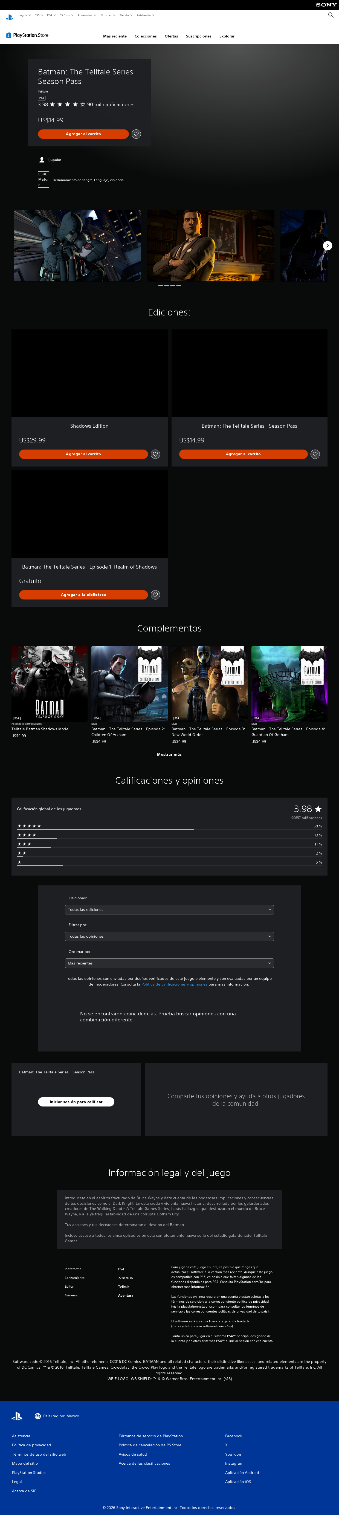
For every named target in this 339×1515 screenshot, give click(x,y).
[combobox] (169, 904)
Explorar (226, 30)
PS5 (37, 15)
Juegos (22, 15)
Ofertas (171, 30)
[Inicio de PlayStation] (9, 15)
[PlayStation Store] (28, 29)
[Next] (327, 240)
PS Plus (65, 15)
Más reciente (115, 30)
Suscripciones (198, 30)
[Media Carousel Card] (77, 240)
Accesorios (85, 15)
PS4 (50, 15)
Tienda (124, 15)
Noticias (106, 15)
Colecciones (146, 30)
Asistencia (144, 15)
